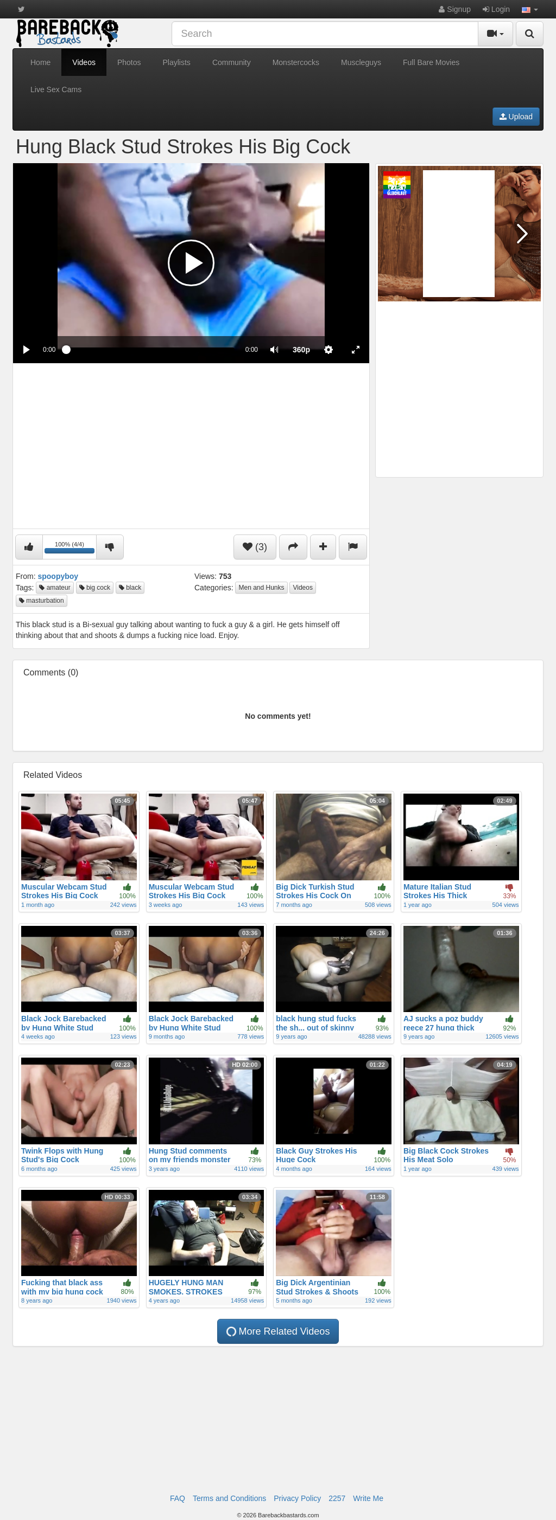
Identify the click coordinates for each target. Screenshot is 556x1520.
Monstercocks (296, 62)
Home (40, 62)
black (130, 587)
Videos (84, 62)
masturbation (41, 600)
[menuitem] (301, 349)
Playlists (177, 62)
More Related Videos (277, 1331)
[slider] (150, 349)
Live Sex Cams (55, 89)
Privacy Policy (297, 1498)
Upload (516, 116)
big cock (94, 587)
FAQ (177, 1498)
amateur (54, 587)
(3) (255, 547)
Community (231, 62)
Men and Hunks (261, 587)
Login (496, 9)
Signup (454, 9)
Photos (129, 62)
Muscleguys (361, 62)
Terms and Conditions (229, 1498)
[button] (530, 9)
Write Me (368, 1498)
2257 (336, 1498)
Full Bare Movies (431, 62)
